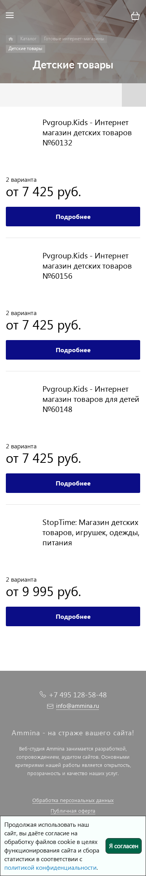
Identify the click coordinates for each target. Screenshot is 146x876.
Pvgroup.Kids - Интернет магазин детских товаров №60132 (87, 131)
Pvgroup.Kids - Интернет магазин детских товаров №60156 (87, 265)
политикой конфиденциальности (50, 867)
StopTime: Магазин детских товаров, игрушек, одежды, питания (90, 531)
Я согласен (123, 846)
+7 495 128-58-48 (78, 694)
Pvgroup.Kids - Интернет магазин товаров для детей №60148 (90, 398)
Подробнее (73, 216)
